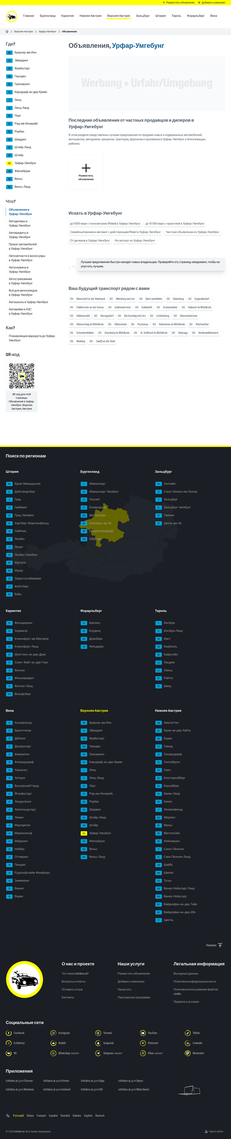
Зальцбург (166, 499)
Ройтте (164, 678)
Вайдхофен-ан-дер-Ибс (175, 912)
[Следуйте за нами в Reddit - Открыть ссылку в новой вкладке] (71, 1043)
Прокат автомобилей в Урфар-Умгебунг (23, 246)
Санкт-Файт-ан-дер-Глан (27, 662)
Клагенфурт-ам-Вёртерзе (27, 639)
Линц (13, 100)
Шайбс (164, 865)
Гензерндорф (168, 754)
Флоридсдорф (20, 762)
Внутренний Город (22, 786)
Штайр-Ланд (18, 147)
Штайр (14, 155)
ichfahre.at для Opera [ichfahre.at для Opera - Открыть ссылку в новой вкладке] (130, 1081)
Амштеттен (167, 723)
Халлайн (165, 484)
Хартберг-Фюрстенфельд (27, 523)
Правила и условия (186, 1002)
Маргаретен (18, 825)
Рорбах (15, 132)
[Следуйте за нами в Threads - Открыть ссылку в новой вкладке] (115, 1033)
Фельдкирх (92, 647)
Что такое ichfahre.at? (75, 973)
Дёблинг (16, 738)
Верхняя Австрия (23, 31)
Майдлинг (17, 841)
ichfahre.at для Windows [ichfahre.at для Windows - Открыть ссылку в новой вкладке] (20, 1089)
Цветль (164, 920)
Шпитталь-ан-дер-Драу (26, 655)
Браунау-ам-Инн (21, 53)
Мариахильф (19, 833)
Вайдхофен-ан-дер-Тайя (176, 904)
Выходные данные (186, 973)
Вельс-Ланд (18, 187)
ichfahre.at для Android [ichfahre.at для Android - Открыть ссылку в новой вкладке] (56, 1089)
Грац (13, 499)
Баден (163, 738)
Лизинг (15, 818)
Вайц (13, 594)
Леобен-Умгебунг (22, 555)
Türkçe (30, 1116)
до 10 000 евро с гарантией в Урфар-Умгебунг (174, 223)
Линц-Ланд (17, 108)
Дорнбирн (91, 639)
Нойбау (15, 849)
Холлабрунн (167, 762)
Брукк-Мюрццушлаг (23, 484)
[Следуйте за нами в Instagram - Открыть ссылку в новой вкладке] (71, 1033)
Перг (13, 116)
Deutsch (99, 1116)
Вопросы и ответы (74, 981)
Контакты (68, 997)
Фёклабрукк (18, 171)
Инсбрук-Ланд (169, 631)
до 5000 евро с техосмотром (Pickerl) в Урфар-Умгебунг (105, 223)
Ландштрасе (18, 802)
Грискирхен (18, 84)
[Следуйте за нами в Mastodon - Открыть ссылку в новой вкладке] (205, 1053)
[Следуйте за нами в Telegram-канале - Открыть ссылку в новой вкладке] (115, 1053)
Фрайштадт (18, 68)
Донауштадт (18, 746)
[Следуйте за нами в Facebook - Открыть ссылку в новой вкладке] (26, 1033)
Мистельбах (167, 833)
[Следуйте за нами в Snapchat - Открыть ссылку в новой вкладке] (115, 1043)
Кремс (163, 802)
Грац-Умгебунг (20, 515)
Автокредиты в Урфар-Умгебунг (19, 235)
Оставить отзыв (72, 989)
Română (65, 1116)
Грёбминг (16, 507)
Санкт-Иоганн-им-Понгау (176, 492)
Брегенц (90, 623)
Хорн (163, 770)
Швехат (164, 873)
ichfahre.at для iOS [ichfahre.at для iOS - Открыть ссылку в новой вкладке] (92, 1089)
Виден (14, 896)
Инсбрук (165, 623)
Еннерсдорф (93, 507)
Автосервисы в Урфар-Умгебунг (19, 270)
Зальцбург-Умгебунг (173, 507)
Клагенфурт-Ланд (22, 647)
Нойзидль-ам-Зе (96, 523)
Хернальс (17, 770)
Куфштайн (166, 655)
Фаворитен (17, 754)
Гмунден (16, 76)
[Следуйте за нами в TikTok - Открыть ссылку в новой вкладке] (205, 1033)
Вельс (14, 179)
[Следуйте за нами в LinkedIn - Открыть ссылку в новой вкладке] (205, 1043)
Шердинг (16, 140)
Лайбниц (16, 531)
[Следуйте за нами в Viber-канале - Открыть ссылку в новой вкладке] (160, 1053)
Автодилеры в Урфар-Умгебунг (19, 223)
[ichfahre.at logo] (11, 16)
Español (53, 1116)
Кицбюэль (166, 647)
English (88, 1116)
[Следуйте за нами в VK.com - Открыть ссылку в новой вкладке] (26, 1053)
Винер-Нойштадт (171, 896)
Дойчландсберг (20, 492)
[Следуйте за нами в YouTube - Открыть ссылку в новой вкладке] (160, 1033)
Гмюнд (164, 746)
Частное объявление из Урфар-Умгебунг (192, 232)
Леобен (15, 539)
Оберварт (91, 539)
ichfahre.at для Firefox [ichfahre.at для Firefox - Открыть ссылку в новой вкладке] (56, 1081)
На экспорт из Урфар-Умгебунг (135, 240)
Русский (18, 1116)
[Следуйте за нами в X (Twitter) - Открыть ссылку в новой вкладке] (26, 1043)
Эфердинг (17, 60)
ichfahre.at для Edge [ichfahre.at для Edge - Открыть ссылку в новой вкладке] (92, 1081)
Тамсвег (165, 515)
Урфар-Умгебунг (47, 31)
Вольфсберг (18, 694)
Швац (163, 686)
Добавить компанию (131, 981)
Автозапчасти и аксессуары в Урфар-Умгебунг (27, 258)
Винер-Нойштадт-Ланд (175, 888)
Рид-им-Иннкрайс (22, 124)
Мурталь (16, 563)
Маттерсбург (93, 515)
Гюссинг (90, 499)
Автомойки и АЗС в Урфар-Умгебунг (21, 311)
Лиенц (163, 670)
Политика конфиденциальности (195, 981)
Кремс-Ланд (167, 794)
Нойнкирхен (167, 841)
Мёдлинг (165, 818)
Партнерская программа (134, 997)
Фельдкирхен (19, 623)
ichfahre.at (19, 1131)
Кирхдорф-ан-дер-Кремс (26, 92)
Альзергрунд (19, 723)
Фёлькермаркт (20, 678)
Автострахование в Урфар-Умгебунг (21, 281)
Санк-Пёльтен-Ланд (173, 857)
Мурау (14, 571)
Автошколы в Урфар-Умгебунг (28, 302)
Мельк (163, 825)
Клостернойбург (170, 778)
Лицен (14, 547)
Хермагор (17, 631)
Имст (163, 639)
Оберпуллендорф (97, 531)
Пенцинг (16, 865)
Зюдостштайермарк (23, 579)
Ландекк (165, 662)
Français (41, 1116)
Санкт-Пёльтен (169, 849)
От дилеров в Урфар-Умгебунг (90, 240)
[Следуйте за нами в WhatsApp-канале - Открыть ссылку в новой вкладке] (71, 1053)
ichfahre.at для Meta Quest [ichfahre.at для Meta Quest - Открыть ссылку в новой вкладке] (133, 1089)
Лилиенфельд (169, 810)
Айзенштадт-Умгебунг (99, 492)
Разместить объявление (134, 973)
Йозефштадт (19, 794)
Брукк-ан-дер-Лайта (173, 731)
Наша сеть (125, 989)
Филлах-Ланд (19, 686)
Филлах (15, 670)
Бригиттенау (18, 731)
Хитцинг (15, 778)
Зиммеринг (17, 881)
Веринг (15, 888)
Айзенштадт (93, 484)
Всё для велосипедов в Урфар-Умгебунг (23, 293)
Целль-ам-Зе (168, 523)
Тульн (163, 881)
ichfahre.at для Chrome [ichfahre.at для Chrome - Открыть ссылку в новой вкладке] (19, 1081)
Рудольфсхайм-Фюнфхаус (28, 873)
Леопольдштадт (21, 810)
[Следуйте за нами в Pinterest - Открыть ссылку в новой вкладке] (160, 1043)
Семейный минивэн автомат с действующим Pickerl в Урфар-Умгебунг (115, 232)
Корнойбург (167, 786)
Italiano (77, 1116)
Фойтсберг (17, 586)
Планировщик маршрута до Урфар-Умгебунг (32, 338)
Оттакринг (17, 857)
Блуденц (91, 631)
